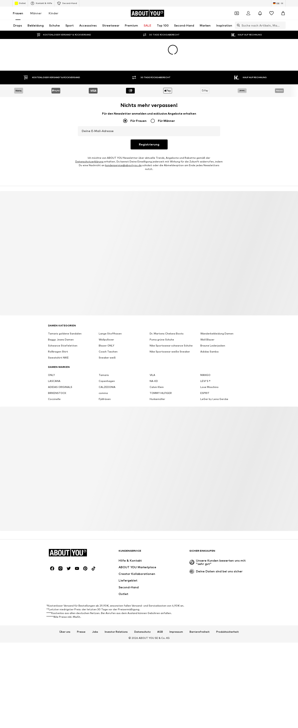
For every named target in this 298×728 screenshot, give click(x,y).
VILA (152, 375)
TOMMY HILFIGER (161, 393)
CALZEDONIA (107, 387)
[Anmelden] (248, 13)
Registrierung (149, 144)
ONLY (51, 375)
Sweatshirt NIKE (58, 357)
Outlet (20, 3)
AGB (160, 631)
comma (103, 393)
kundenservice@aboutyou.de (123, 165)
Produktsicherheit (227, 631)
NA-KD (154, 381)
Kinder (53, 13)
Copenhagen (107, 381)
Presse (81, 631)
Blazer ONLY (106, 345)
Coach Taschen (108, 351)
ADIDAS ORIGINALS (60, 387)
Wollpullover (106, 339)
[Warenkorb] (283, 13)
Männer (36, 13)
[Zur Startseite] (147, 13)
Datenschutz (142, 631)
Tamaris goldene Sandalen (65, 333)
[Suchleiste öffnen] (237, 25)
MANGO (205, 375)
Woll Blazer (207, 339)
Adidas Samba (209, 351)
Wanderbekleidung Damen (216, 333)
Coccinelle (54, 399)
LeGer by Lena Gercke (214, 399)
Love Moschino (209, 387)
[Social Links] (52, 568)
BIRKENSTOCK (57, 393)
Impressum (176, 631)
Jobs (95, 631)
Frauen (18, 13)
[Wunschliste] (271, 13)
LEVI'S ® (205, 381)
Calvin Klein (157, 387)
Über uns (64, 631)
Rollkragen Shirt (58, 351)
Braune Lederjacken (212, 345)
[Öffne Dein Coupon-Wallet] (236, 13)
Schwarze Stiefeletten (62, 345)
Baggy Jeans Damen (61, 339)
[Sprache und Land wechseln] (278, 3)
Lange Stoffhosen (110, 333)
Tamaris (104, 375)
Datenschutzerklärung (89, 161)
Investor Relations (116, 631)
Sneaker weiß (107, 357)
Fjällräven (105, 399)
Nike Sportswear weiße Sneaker (170, 351)
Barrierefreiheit (200, 631)
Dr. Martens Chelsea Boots (167, 333)
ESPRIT (204, 393)
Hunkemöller (157, 399)
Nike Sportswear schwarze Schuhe (171, 345)
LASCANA (54, 381)
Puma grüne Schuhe (162, 339)
